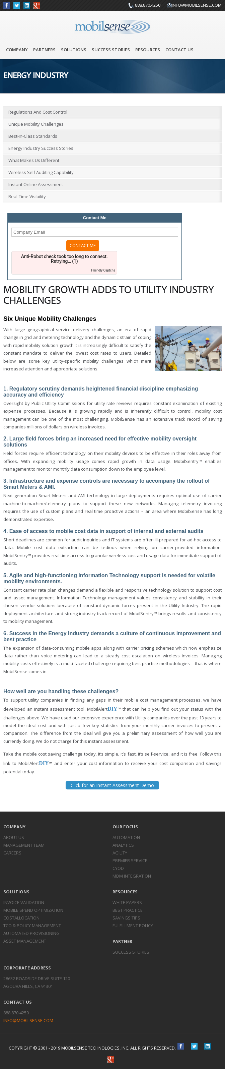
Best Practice (127, 910)
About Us (13, 837)
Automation (126, 837)
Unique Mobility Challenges (36, 124)
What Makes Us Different (33, 160)
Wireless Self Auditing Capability (41, 172)
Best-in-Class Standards (32, 136)
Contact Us (179, 50)
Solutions (73, 50)
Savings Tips (126, 918)
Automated (31, 933)
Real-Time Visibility (27, 196)
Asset (24, 941)
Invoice (23, 902)
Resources (147, 50)
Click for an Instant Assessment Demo (112, 785)
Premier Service (129, 860)
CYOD (118, 868)
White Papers (127, 902)
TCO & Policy (32, 926)
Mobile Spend (33, 910)
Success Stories (111, 50)
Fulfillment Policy (132, 926)
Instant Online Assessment (35, 184)
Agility (119, 853)
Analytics (123, 845)
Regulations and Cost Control (37, 112)
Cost (21, 918)
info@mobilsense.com (197, 5)
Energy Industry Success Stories (40, 148)
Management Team (24, 845)
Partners (44, 50)
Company (17, 50)
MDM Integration (131, 876)
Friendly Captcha (103, 270)
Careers (12, 853)
